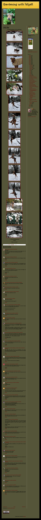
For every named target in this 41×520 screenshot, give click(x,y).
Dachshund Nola (7, 382)
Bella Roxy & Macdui (8, 304)
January (30, 103)
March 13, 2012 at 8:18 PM (14, 382)
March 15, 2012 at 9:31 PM (11, 480)
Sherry (6, 480)
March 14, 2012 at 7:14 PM (11, 436)
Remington (6, 262)
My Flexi (30, 98)
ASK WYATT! (31, 83)
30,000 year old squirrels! (32, 95)
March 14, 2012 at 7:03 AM (16, 401)
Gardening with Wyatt (18, 4)
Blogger (24, 516)
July (30, 70)
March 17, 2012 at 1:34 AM (13, 490)
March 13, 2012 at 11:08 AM (13, 262)
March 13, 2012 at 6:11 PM (15, 356)
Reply (6, 254)
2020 (30, 55)
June (30, 71)
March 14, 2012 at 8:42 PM (10, 450)
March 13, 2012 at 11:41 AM (12, 276)
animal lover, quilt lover (8, 401)
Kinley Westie (7, 313)
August (30, 69)
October (30, 67)
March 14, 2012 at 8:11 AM (11, 408)
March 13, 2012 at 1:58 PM (10, 317)
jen (5, 450)
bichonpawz (7, 490)
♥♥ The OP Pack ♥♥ (8, 356)
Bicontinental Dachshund (9, 282)
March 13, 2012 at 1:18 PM (14, 291)
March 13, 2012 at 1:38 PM (16, 304)
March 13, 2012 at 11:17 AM (11, 268)
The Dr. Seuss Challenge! (33, 101)
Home (14, 506)
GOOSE (6, 276)
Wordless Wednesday (32, 85)
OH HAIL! (30, 87)
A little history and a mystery (32, 97)
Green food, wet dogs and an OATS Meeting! (33, 90)
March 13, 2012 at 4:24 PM (18, 332)
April (30, 73)
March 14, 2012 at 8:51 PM (13, 455)
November (31, 66)
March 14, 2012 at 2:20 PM (13, 419)
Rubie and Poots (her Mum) (9, 332)
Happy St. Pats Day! (32, 88)
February (30, 102)
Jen (5, 298)
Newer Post (5, 506)
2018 (30, 57)
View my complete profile (32, 116)
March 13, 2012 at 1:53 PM (13, 313)
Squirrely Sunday (32, 82)
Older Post (23, 506)
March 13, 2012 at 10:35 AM (12, 249)
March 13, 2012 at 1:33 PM (10, 298)
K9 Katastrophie (7, 291)
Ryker (6, 436)
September (31, 68)
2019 (30, 56)
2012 (30, 64)
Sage (6, 408)
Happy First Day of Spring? (33, 86)
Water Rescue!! (31, 75)
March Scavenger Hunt (32, 81)
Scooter (6, 249)
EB (5, 317)
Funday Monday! (32, 92)
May (30, 72)
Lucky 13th (31, 91)
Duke (6, 268)
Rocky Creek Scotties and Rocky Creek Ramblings (12, 441)
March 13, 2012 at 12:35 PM (17, 282)
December (31, 65)
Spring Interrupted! (32, 84)
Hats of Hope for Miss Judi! (32, 99)
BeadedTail (6, 455)
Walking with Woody (32, 93)
